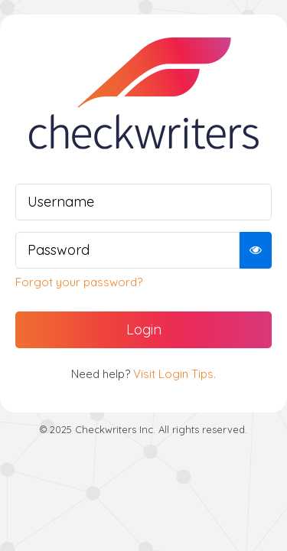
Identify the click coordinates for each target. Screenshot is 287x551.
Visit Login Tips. (174, 374)
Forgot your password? (78, 282)
